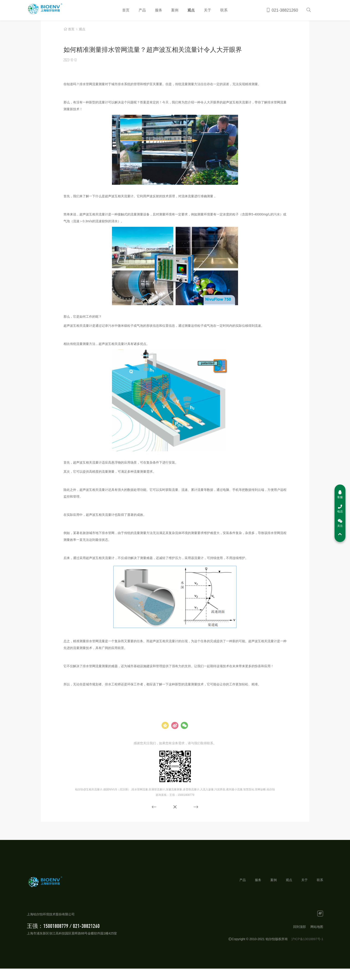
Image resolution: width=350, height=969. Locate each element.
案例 (174, 10)
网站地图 (316, 927)
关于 (207, 10)
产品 (142, 10)
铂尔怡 (51, 10)
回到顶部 (299, 927)
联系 (224, 10)
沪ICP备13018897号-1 (307, 939)
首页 (125, 10)
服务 (158, 10)
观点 (191, 10)
